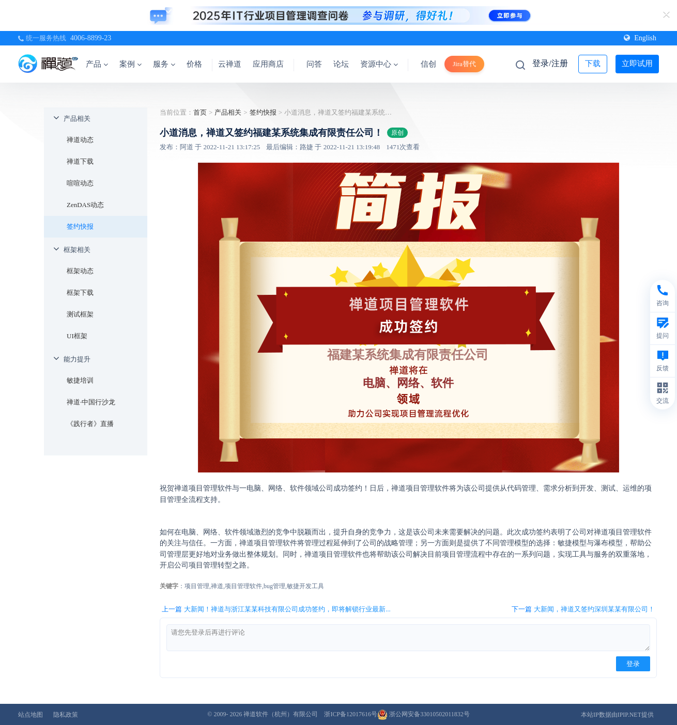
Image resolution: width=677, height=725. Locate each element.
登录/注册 (549, 63)
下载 (593, 63)
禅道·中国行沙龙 (91, 402)
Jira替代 (464, 64)
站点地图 (30, 714)
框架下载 (80, 292)
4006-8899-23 (90, 38)
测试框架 (80, 314)
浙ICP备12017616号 (350, 714)
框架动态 (80, 271)
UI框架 (77, 336)
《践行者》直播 (90, 424)
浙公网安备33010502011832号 (423, 714)
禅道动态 (80, 140)
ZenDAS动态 (85, 205)
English (640, 38)
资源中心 (379, 64)
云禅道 (229, 64)
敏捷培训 (80, 380)
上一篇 (276, 609)
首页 (200, 112)
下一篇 (583, 609)
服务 (164, 64)
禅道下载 (80, 161)
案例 (130, 64)
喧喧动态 (80, 183)
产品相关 (77, 118)
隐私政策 (65, 714)
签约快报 (80, 226)
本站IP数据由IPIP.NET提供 (617, 714)
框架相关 (77, 250)
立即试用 (637, 63)
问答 (314, 64)
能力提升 (77, 359)
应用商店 (268, 64)
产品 (97, 64)
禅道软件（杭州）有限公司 (280, 714)
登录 (633, 664)
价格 (194, 64)
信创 (428, 64)
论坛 (341, 64)
